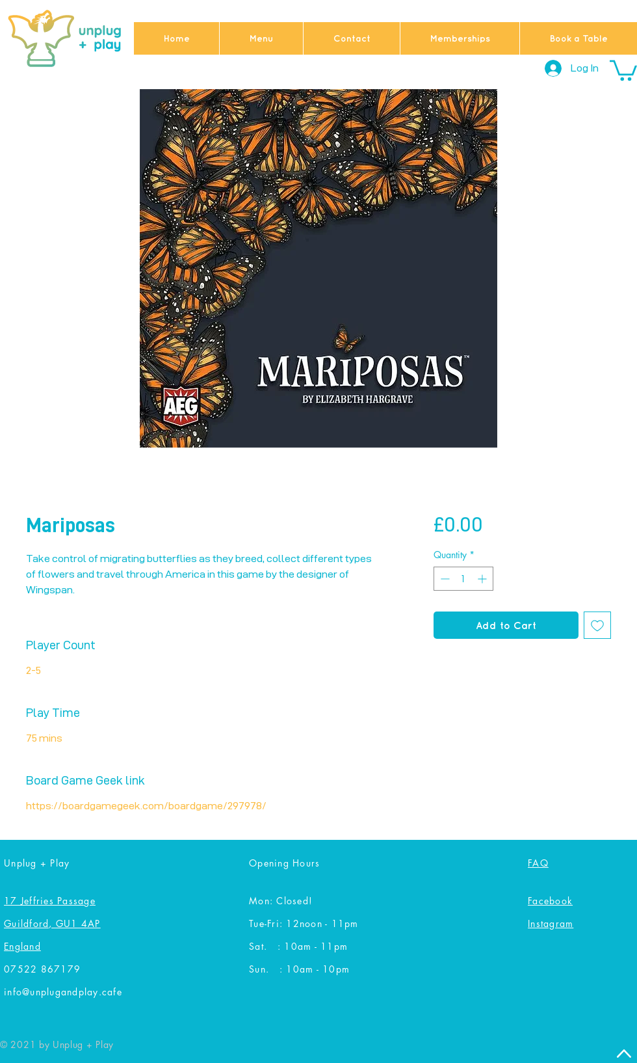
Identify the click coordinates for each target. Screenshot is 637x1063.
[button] (623, 69)
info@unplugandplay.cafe (63, 992)
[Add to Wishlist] (597, 625)
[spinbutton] (463, 578)
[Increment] (483, 578)
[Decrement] (444, 578)
